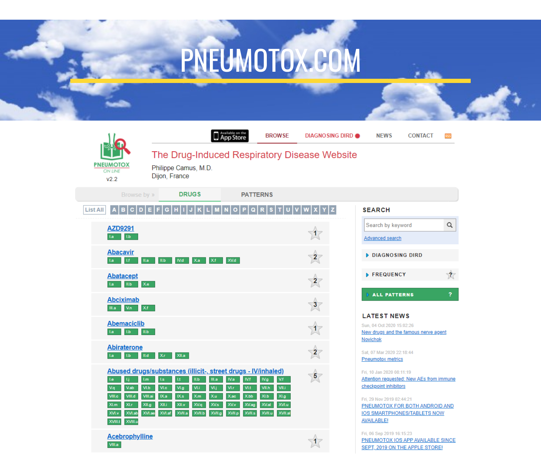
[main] (270, 70)
